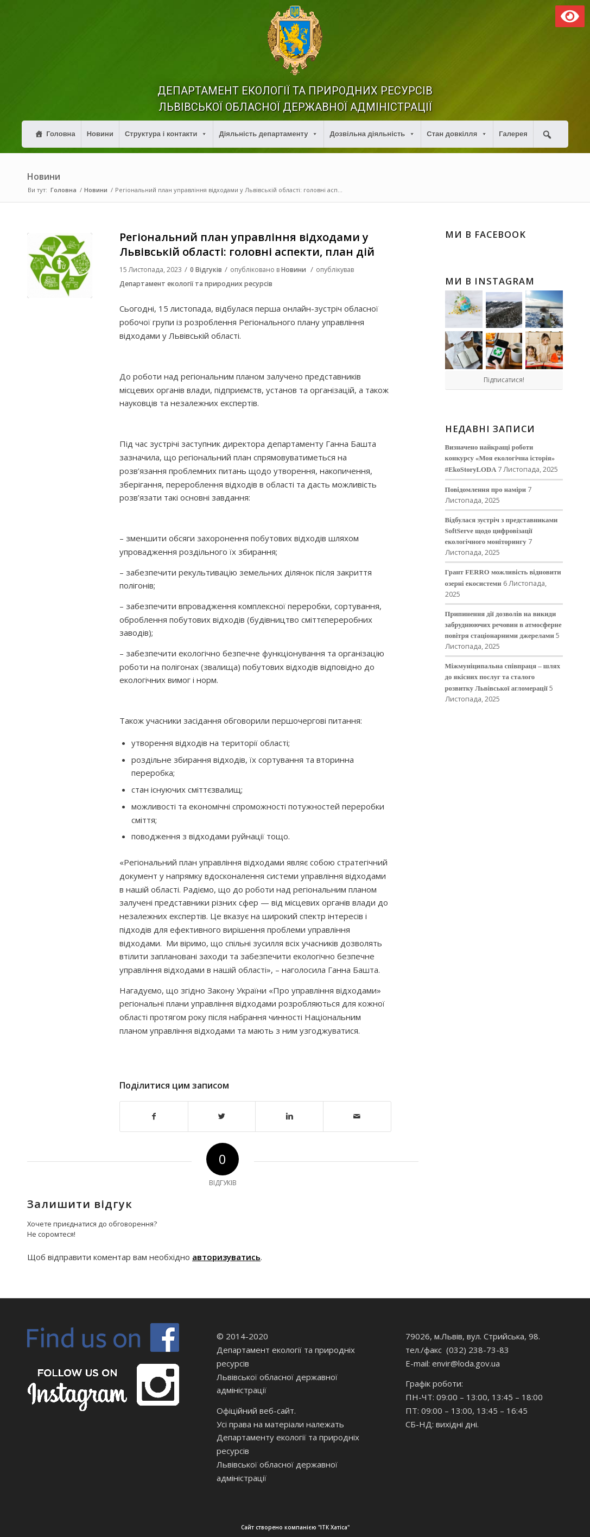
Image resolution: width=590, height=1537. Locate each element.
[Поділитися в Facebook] (154, 1116)
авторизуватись (226, 1256)
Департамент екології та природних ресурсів (195, 283)
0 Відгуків (206, 269)
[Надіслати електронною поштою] (357, 1116)
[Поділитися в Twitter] (222, 1116)
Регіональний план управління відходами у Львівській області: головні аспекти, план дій (247, 244)
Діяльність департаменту (268, 134)
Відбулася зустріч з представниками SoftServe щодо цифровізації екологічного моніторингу (501, 531)
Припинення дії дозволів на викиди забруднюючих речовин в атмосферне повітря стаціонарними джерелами (503, 625)
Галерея (513, 134)
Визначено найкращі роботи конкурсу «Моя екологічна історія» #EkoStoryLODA (500, 458)
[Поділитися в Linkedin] (289, 1116)
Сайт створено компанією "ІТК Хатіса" (414, 1527)
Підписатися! (504, 379)
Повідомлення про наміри (485, 490)
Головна (60, 134)
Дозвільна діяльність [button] (372, 134)
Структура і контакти (166, 134)
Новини (100, 134)
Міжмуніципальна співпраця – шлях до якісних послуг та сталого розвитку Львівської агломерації (503, 677)
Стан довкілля (457, 134)
